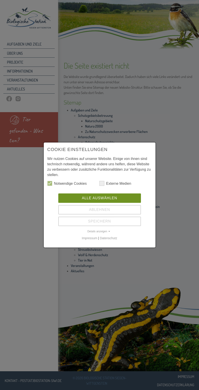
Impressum (89, 238)
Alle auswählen (99, 198)
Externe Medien (115, 183)
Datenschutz (108, 238)
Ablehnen (99, 210)
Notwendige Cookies (67, 183)
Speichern (99, 221)
